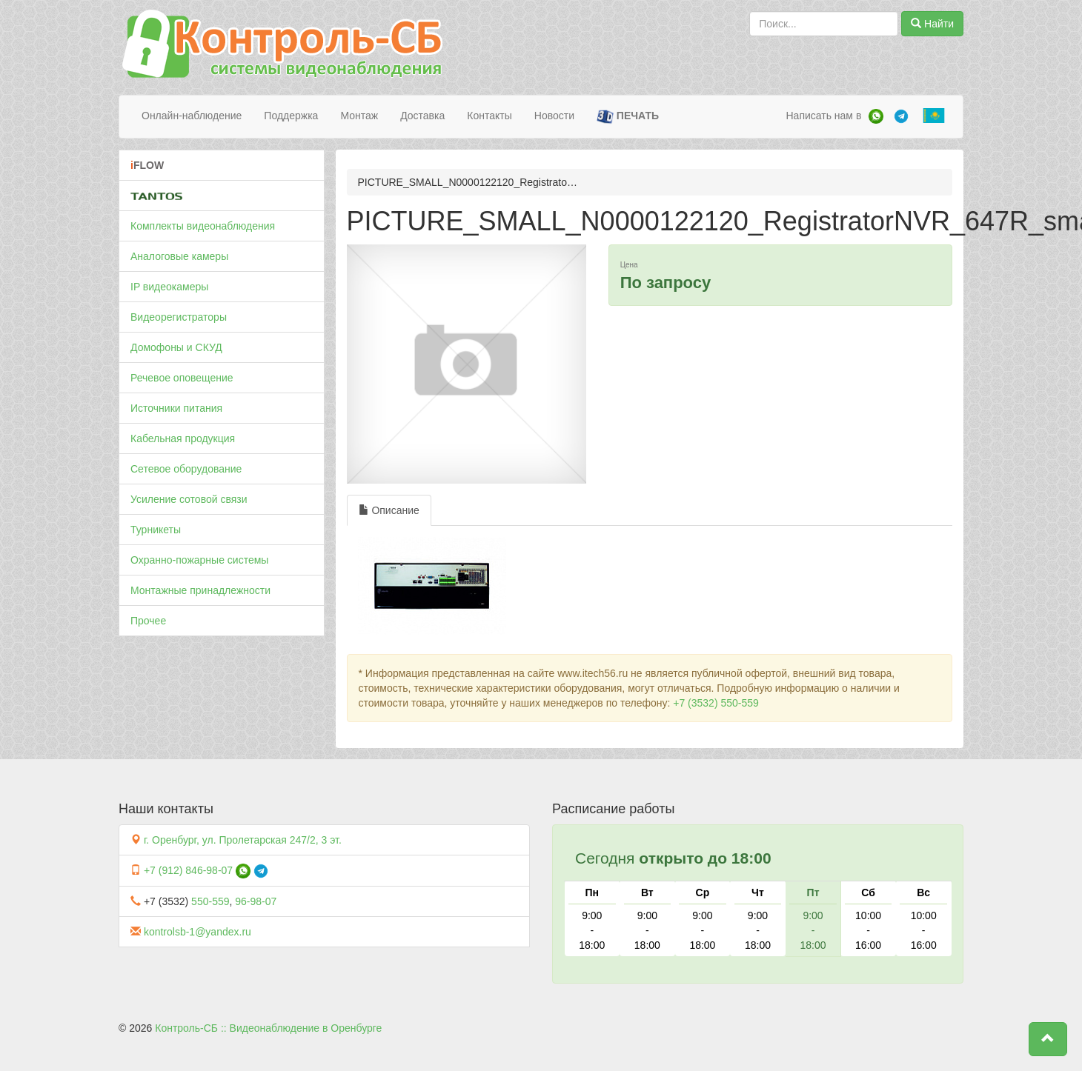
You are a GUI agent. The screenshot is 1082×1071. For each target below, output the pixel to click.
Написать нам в (823, 115)
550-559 (210, 901)
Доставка (422, 115)
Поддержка (291, 115)
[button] (1048, 1039)
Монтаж (359, 115)
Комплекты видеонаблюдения (202, 226)
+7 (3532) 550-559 (716, 703)
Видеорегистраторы (178, 317)
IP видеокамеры (169, 287)
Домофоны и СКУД (176, 347)
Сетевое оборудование (186, 469)
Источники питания (176, 408)
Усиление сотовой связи (189, 499)
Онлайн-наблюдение (192, 115)
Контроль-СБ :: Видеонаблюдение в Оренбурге (268, 1028)
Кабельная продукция (182, 438)
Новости (554, 115)
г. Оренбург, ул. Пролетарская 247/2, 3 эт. (243, 840)
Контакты (489, 115)
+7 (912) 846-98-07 (188, 870)
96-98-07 (255, 901)
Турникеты (155, 530)
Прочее (148, 621)
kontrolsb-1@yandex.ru (197, 932)
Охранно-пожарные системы (199, 560)
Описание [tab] (389, 510)
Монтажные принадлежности (200, 590)
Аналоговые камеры (179, 256)
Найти (932, 24)
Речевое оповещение (181, 378)
